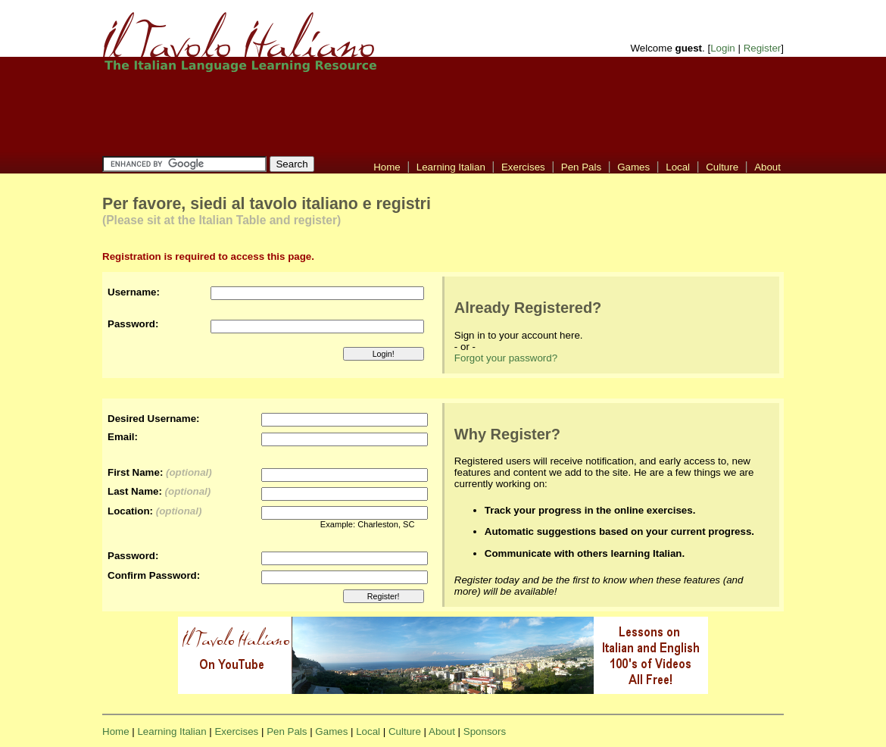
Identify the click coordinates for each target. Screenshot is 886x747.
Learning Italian (450, 167)
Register (762, 48)
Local (678, 167)
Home (387, 167)
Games (633, 167)
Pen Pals (581, 167)
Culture (722, 167)
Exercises (523, 167)
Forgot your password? (505, 358)
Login (722, 48)
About (767, 167)
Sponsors (484, 731)
